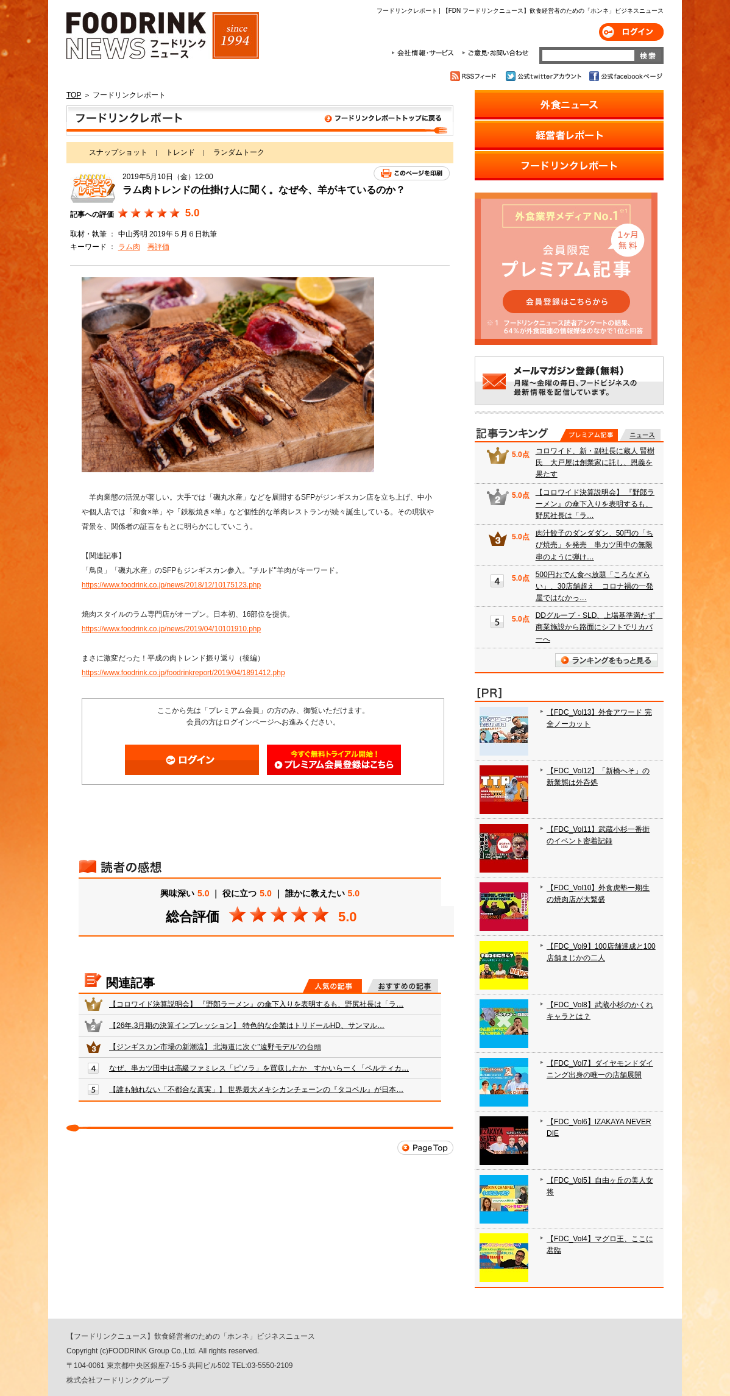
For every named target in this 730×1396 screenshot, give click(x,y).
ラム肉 (129, 247)
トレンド (180, 152)
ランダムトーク (238, 152)
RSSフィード (475, 76)
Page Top (425, 1148)
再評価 (158, 247)
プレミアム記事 (589, 435)
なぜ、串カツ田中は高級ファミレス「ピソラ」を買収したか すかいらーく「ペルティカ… (259, 1068)
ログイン (631, 32)
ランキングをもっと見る (606, 660)
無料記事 (640, 435)
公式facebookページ (625, 76)
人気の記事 (332, 986)
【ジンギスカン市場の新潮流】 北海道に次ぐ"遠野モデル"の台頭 (215, 1047)
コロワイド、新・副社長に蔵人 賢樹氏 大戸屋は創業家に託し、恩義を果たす (595, 462)
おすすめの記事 (402, 986)
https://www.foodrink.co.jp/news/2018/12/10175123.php (171, 585)
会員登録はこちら (334, 760)
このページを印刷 (412, 173)
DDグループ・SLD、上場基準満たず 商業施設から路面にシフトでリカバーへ (599, 627)
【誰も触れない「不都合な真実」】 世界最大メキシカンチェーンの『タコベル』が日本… (256, 1089)
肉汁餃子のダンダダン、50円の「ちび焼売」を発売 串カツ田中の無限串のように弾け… (594, 545)
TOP (73, 95)
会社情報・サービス (424, 53)
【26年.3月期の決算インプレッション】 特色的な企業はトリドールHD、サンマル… (246, 1025)
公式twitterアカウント (544, 76)
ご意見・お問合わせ (495, 53)
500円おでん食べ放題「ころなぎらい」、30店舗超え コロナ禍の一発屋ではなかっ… (594, 586)
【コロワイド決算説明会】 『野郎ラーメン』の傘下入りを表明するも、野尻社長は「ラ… (256, 1004)
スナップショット (118, 152)
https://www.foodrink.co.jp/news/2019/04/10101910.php (171, 629)
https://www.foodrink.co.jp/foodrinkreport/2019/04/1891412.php (183, 672)
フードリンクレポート (259, 120)
